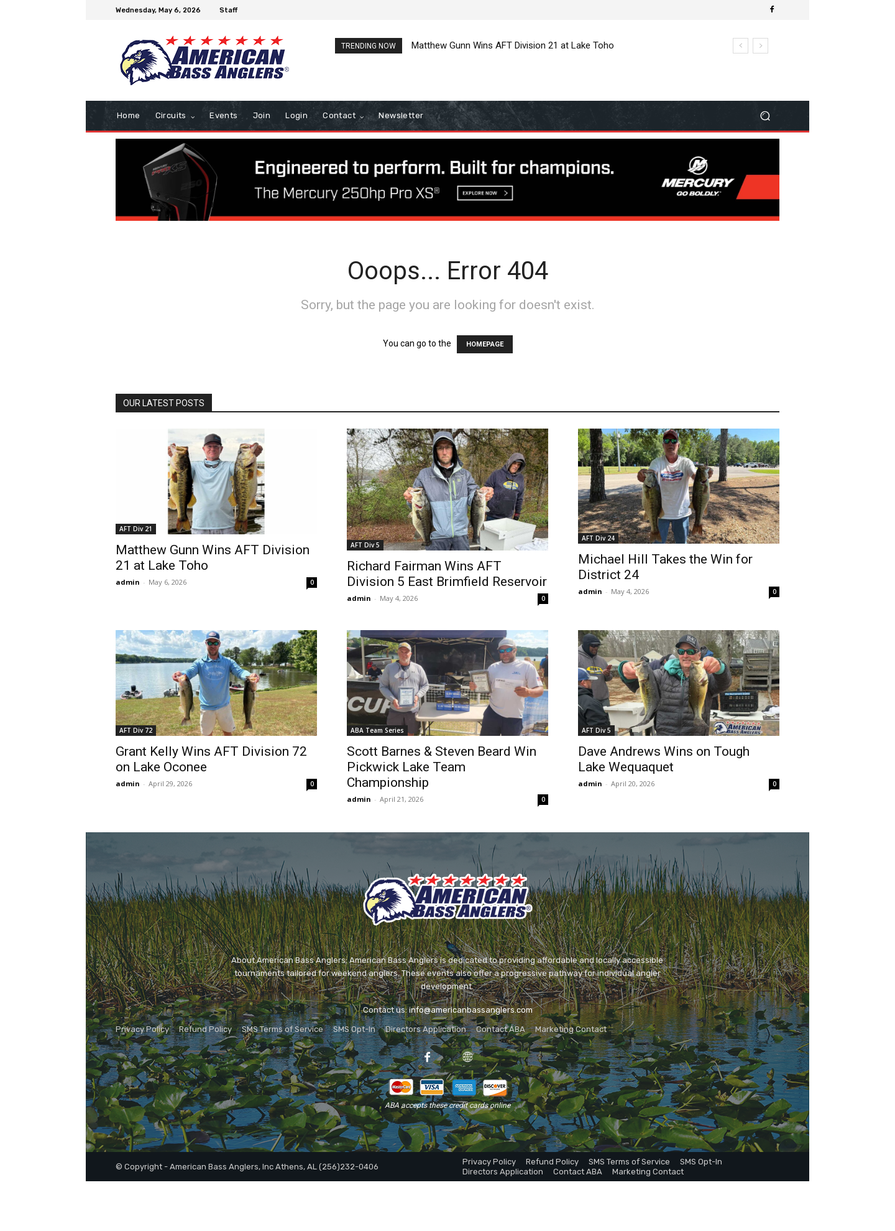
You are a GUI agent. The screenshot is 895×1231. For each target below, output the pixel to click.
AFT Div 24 (598, 538)
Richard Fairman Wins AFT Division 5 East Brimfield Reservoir (447, 574)
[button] (764, 116)
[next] (760, 45)
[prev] (740, 45)
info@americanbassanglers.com (471, 1010)
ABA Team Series (377, 730)
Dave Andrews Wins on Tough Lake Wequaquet (664, 759)
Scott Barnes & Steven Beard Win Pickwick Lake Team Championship (441, 767)
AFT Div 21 (135, 528)
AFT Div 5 (365, 545)
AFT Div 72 (135, 730)
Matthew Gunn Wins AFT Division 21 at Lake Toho (512, 45)
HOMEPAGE (484, 344)
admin (128, 582)
